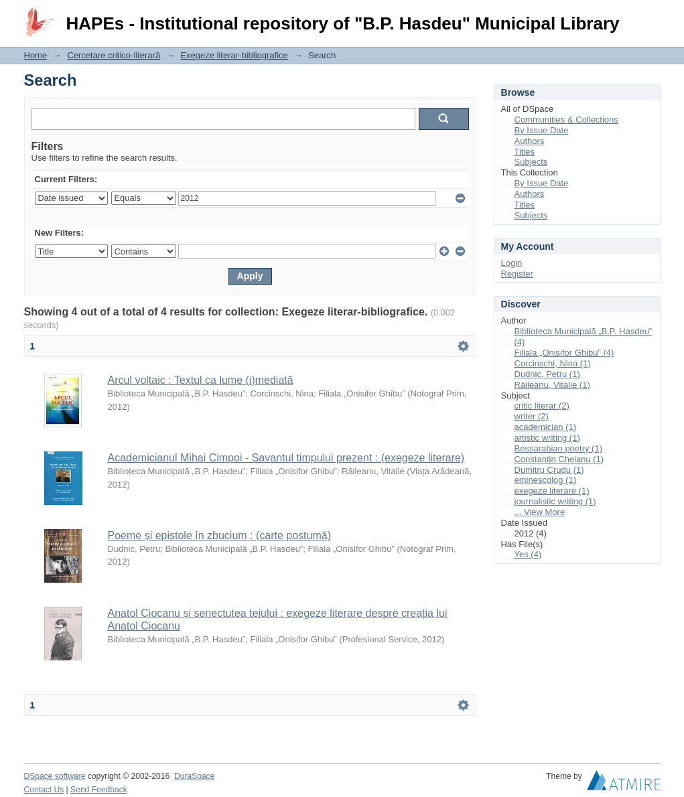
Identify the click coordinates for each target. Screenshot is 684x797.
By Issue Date (542, 130)
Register (517, 274)
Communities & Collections (566, 120)
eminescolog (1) (546, 480)
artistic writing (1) (547, 438)
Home (36, 55)
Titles (525, 152)
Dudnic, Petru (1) (547, 374)
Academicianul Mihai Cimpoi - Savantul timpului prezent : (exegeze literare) (286, 457)
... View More (540, 512)
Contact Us (44, 789)
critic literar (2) (542, 406)
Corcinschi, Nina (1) (553, 363)
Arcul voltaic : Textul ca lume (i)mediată (200, 380)
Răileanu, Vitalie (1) (552, 385)
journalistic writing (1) (555, 501)
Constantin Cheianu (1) (559, 459)
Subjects (531, 162)
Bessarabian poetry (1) (559, 448)
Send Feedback (98, 789)
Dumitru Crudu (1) (549, 470)
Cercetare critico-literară (113, 55)
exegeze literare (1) (552, 491)
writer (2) (532, 416)
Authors (530, 141)
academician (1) (546, 427)
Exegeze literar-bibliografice (233, 55)
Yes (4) (528, 554)
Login (650, 16)
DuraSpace (194, 776)
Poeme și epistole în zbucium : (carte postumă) (219, 535)
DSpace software (55, 776)
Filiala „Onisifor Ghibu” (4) (564, 353)
